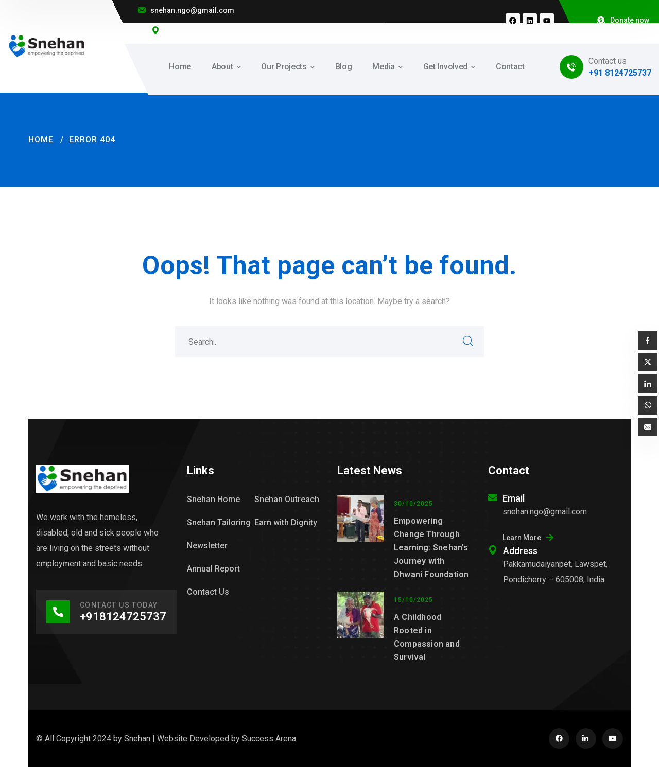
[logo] (47, 45)
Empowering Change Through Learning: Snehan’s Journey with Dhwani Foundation (431, 547)
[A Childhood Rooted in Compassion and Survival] (360, 628)
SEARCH (468, 341)
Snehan (137, 738)
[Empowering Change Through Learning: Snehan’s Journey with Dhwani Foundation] (360, 538)
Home (41, 140)
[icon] (559, 738)
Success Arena (269, 738)
